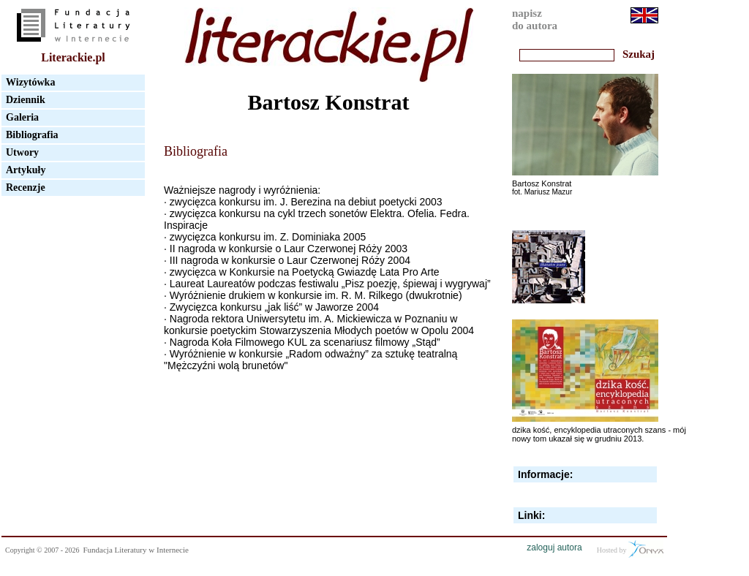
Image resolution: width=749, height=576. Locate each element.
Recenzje (25, 187)
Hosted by (630, 549)
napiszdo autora (534, 19)
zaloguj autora (554, 547)
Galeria (22, 117)
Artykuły (25, 169)
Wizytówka (30, 82)
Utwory (22, 152)
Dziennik (25, 99)
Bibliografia (32, 134)
